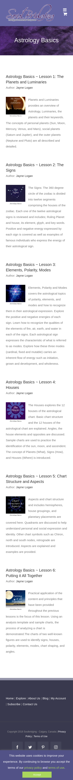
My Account (58, 698)
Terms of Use (40, 736)
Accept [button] (37, 774)
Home (10, 698)
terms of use (56, 767)
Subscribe (13, 704)
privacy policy (33, 767)
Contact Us (29, 704)
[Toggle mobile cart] (65, 14)
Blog (45, 698)
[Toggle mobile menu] (65, 10)
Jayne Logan (24, 87)
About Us (34, 698)
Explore (21, 698)
